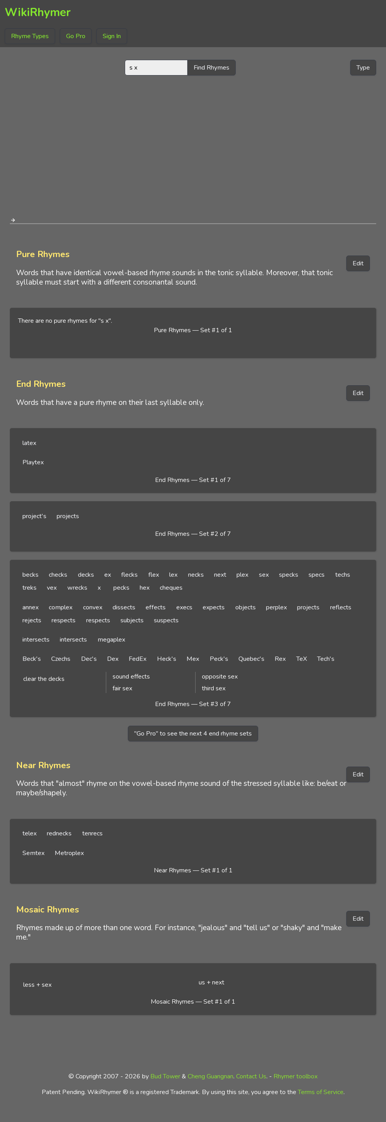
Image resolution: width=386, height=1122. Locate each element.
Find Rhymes (211, 67)
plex (242, 574)
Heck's (166, 659)
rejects (31, 620)
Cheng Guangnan (210, 1076)
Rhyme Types (30, 36)
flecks (129, 574)
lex (173, 574)
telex (29, 833)
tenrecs (92, 833)
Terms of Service (321, 1092)
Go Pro (75, 36)
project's (34, 516)
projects (68, 516)
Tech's (325, 659)
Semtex (33, 853)
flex (153, 574)
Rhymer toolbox (295, 1076)
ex (107, 574)
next (220, 574)
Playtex (33, 462)
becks (30, 574)
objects (245, 607)
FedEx (137, 659)
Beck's (31, 659)
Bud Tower (165, 1076)
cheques (171, 587)
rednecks (59, 833)
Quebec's (251, 659)
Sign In (112, 36)
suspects (166, 620)
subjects (132, 620)
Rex (280, 659)
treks (29, 587)
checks (58, 574)
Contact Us (251, 1076)
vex (52, 587)
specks (288, 574)
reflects (340, 607)
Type (363, 67)
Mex (193, 659)
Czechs (60, 659)
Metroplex (69, 853)
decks (86, 574)
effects (156, 607)
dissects (124, 607)
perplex (276, 607)
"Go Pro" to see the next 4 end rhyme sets (193, 733)
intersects (36, 639)
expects (214, 607)
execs (184, 607)
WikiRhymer (38, 12)
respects (64, 620)
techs (342, 574)
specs (316, 574)
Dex (112, 659)
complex (60, 607)
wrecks (77, 587)
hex (145, 587)
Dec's (89, 659)
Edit (358, 263)
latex (29, 443)
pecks (121, 587)
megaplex (111, 639)
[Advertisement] (193, 143)
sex (264, 574)
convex (92, 607)
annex (30, 607)
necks (196, 574)
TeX (301, 659)
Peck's (219, 659)
